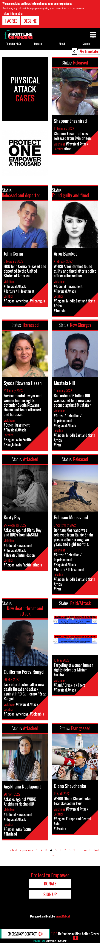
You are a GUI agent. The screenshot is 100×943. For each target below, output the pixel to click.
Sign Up (50, 894)
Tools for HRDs (13, 44)
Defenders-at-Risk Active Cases (75, 933)
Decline (30, 21)
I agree (11, 21)
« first (13, 850)
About (62, 44)
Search (86, 44)
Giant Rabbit (63, 916)
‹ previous (26, 850)
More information (13, 13)
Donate (38, 44)
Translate (91, 51)
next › (87, 850)
